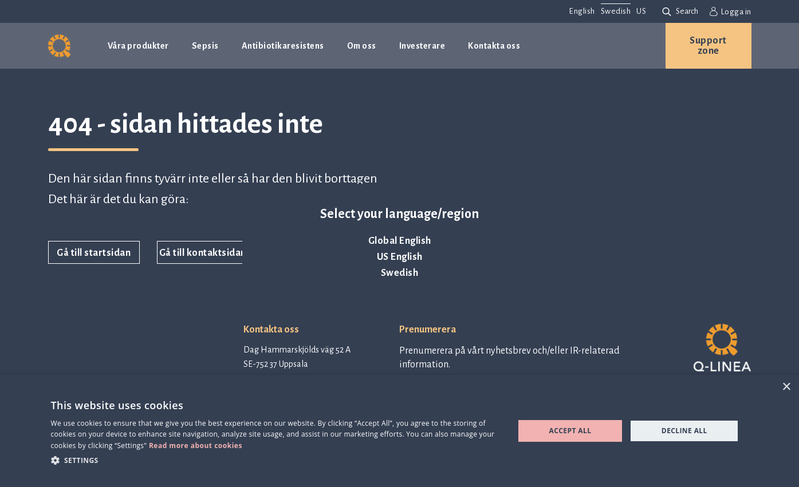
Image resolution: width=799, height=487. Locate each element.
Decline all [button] (684, 430)
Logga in (730, 11)
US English (400, 257)
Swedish (400, 273)
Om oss (361, 45)
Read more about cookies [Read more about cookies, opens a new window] (195, 445)
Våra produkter (138, 45)
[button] (276, 459)
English (582, 11)
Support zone (708, 45)
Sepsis (205, 45)
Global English (399, 241)
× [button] (786, 387)
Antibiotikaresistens (283, 45)
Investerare (422, 45)
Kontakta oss (494, 45)
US (641, 11)
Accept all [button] (570, 430)
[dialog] (399, 431)
